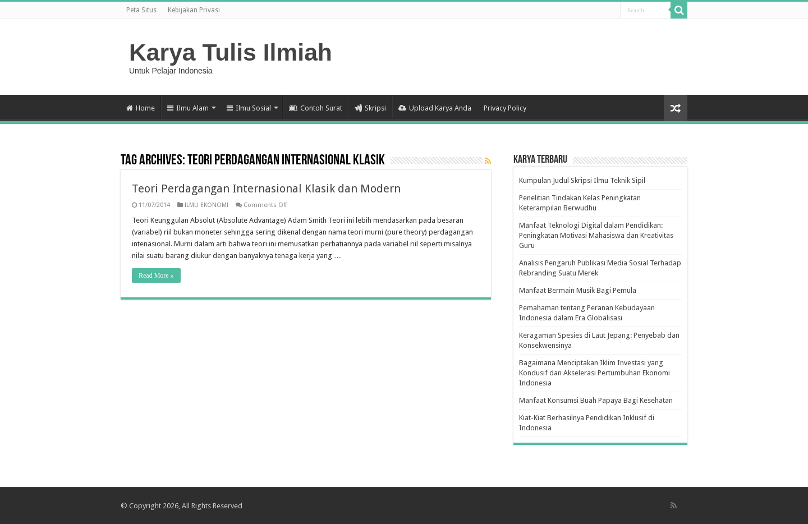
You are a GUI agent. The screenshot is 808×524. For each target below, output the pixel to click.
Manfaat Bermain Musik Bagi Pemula (577, 290)
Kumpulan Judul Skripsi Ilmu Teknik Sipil (582, 180)
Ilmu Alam (188, 108)
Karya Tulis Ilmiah (230, 52)
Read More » (156, 275)
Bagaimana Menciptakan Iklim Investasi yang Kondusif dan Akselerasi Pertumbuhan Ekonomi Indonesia (594, 372)
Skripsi (370, 108)
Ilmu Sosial (249, 108)
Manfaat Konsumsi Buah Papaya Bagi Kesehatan (596, 400)
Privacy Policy (505, 108)
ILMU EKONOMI (206, 205)
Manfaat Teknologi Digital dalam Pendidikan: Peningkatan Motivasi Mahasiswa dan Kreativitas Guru (596, 235)
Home (140, 108)
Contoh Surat (315, 108)
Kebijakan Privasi (194, 10)
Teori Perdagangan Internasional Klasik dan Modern (266, 188)
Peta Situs (141, 10)
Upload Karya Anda (434, 108)
